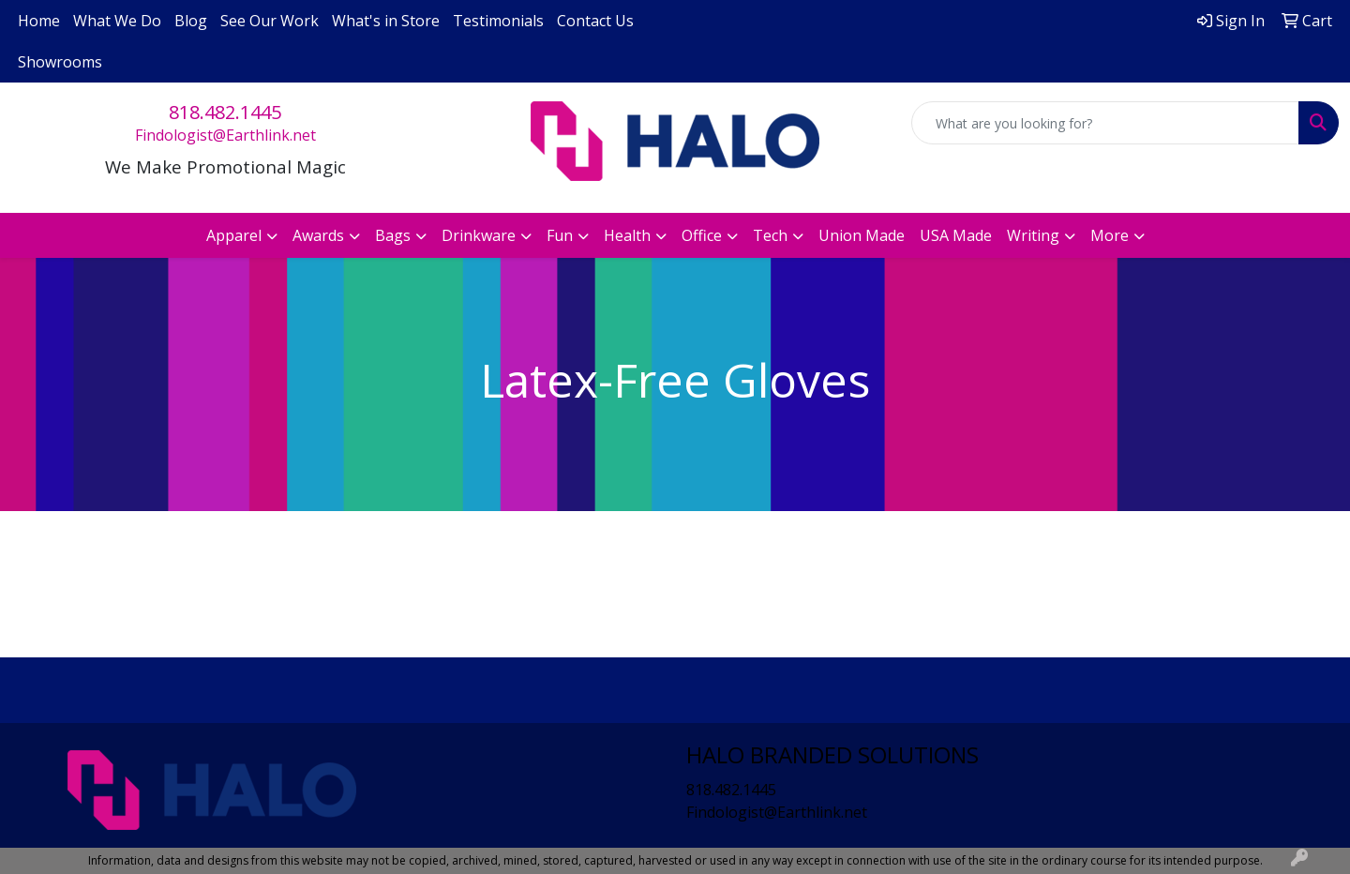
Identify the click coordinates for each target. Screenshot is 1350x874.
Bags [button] (393, 235)
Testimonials (498, 20)
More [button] (1109, 235)
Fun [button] (560, 235)
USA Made (956, 235)
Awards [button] (318, 235)
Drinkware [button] (479, 235)
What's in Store (386, 20)
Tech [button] (770, 235)
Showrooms (60, 62)
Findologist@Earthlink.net (225, 135)
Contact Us (595, 20)
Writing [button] (1033, 235)
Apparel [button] (234, 235)
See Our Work (269, 20)
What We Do (117, 20)
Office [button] (702, 235)
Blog (190, 20)
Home (39, 20)
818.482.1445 (225, 112)
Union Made (861, 235)
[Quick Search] (1105, 122)
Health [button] (627, 235)
